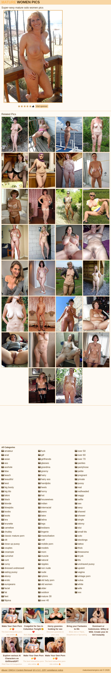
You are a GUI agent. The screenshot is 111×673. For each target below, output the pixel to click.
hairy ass (44, 479)
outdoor (43, 592)
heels (42, 487)
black (5, 499)
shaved (80, 511)
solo (78, 536)
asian (5, 459)
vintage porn (83, 576)
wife (78, 588)
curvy (5, 564)
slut (78, 527)
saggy (79, 495)
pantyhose (81, 467)
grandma (44, 467)
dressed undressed (12, 568)
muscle (43, 556)
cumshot (7, 556)
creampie (7, 552)
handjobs (44, 483)
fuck (41, 451)
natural (43, 560)
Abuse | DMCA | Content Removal (16, 670)
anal (5, 455)
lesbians (44, 527)
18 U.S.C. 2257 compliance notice (48, 670)
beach (6, 475)
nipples (43, 564)
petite (79, 471)
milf (41, 540)
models (43, 548)
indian (42, 503)
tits (78, 560)
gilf (41, 455)
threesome (82, 552)
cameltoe (7, 527)
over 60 (80, 455)
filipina (6, 600)
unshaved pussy (85, 564)
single (79, 519)
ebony (6, 576)
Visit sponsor (42, 106)
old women (45, 584)
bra (4, 519)
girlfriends (44, 459)
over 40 (43, 600)
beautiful (7, 479)
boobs (6, 511)
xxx (78, 592)
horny (42, 491)
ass (4, 463)
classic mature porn (12, 536)
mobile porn (45, 544)
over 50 (80, 451)
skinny (79, 523)
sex (78, 503)
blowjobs (7, 507)
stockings (81, 540)
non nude (44, 568)
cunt (5, 560)
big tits (6, 491)
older (42, 588)
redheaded (82, 491)
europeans (8, 584)
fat (4, 592)
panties (80, 463)
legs (41, 523)
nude (42, 572)
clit (4, 540)
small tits (81, 532)
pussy (79, 483)
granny (43, 471)
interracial (44, 507)
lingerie (43, 532)
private (80, 479)
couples (6, 548)
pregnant (81, 475)
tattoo (79, 544)
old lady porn (46, 580)
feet (4, 596)
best (5, 483)
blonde (6, 503)
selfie (79, 499)
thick (79, 548)
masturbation (46, 536)
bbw (5, 471)
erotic (5, 580)
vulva (79, 580)
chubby (6, 532)
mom (42, 552)
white (79, 584)
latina (42, 519)
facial (5, 588)
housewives (45, 499)
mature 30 (44, 596)
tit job (79, 556)
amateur (7, 451)
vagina (80, 572)
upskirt (80, 568)
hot (41, 495)
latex (42, 515)
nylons (43, 576)
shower (80, 515)
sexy (79, 507)
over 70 (80, 459)
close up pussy (10, 544)
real (78, 487)
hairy (42, 475)
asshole (6, 467)
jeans (42, 511)
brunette (7, 523)
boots (5, 515)
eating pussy (9, 572)
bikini (5, 495)
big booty (7, 487)
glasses (43, 463)
